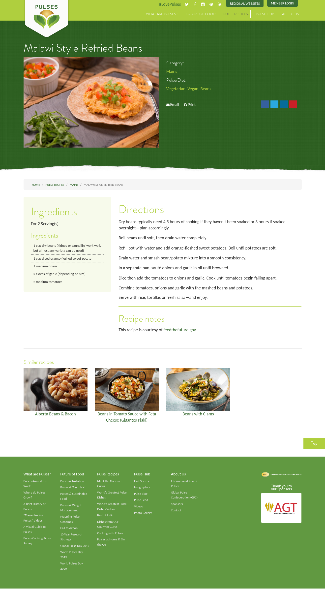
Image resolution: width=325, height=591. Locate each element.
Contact (176, 512)
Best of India (105, 517)
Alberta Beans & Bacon (55, 415)
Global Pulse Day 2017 (74, 548)
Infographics (142, 489)
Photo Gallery (143, 515)
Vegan (193, 89)
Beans (206, 89)
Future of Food (200, 14)
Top (314, 445)
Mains (171, 71)
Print (192, 104)
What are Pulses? (162, 14)
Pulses (47, 19)
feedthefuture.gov (180, 331)
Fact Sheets (141, 483)
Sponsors (177, 506)
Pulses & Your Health (74, 489)
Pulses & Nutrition (72, 483)
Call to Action (69, 530)
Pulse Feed (141, 502)
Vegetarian (176, 89)
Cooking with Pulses (110, 535)
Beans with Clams (198, 415)
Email (174, 104)
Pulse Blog (141, 495)
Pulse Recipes (235, 14)
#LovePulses (169, 4)
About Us (290, 14)
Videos (138, 508)
